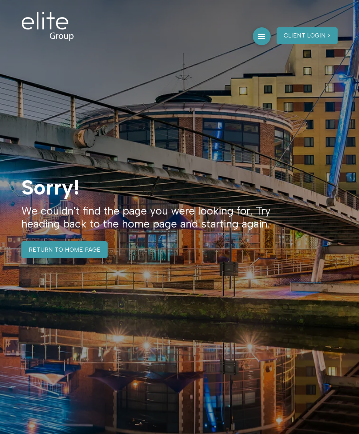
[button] (262, 36)
